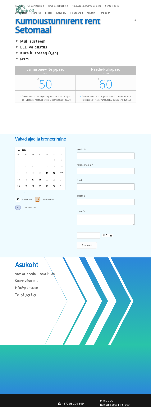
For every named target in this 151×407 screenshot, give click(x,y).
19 (25, 179)
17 (61, 173)
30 (54, 186)
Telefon (81, 195)
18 (18, 179)
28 (40, 186)
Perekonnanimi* (85, 164)
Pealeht (19, 6)
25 (18, 186)
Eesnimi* (81, 149)
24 (61, 179)
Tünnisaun (104, 13)
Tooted (48, 13)
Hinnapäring (76, 13)
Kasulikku (61, 13)
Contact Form (112, 6)
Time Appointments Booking (86, 6)
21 (40, 179)
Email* (80, 180)
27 (33, 186)
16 (54, 173)
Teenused (36, 13)
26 (25, 186)
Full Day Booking (35, 6)
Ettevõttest (21, 13)
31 (61, 186)
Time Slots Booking (58, 6)
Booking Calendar (24, 192)
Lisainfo (81, 211)
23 (54, 179)
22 (47, 179)
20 (33, 179)
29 (47, 186)
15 (47, 173)
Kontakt (91, 13)
